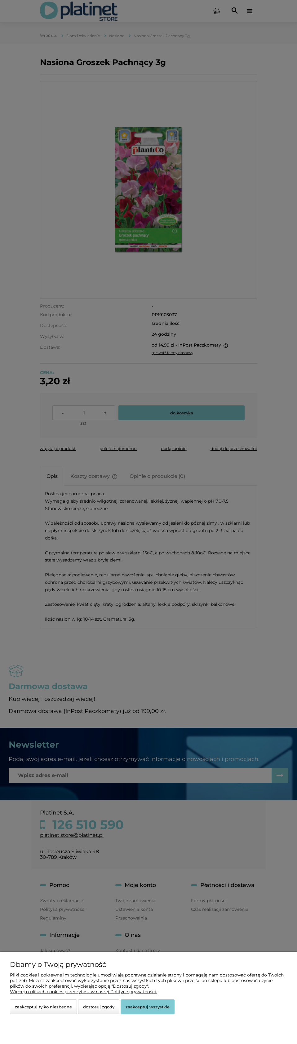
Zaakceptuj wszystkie (148, 1006)
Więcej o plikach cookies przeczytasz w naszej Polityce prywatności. (83, 991)
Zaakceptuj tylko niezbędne (43, 1006)
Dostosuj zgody (98, 1006)
